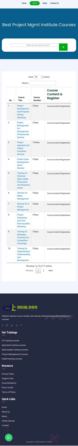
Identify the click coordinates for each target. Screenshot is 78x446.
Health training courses (12, 359)
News (4, 416)
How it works (7, 387)
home (4, 407)
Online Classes (8, 421)
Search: (39, 83)
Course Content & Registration (58, 106)
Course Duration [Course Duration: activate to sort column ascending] (37, 99)
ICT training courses (10, 340)
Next (51, 270)
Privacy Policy (8, 374)
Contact (5, 425)
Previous (29, 270)
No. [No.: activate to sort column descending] (10, 100)
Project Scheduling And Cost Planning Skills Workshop (23, 221)
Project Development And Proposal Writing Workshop (23, 112)
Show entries (39, 77)
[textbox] (39, 45)
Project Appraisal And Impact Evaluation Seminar (23, 148)
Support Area (7, 378)
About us (6, 412)
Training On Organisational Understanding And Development (23, 254)
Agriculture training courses (14, 345)
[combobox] (39, 45)
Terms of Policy (8, 392)
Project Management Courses (15, 354)
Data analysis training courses (15, 350)
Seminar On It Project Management (23, 207)
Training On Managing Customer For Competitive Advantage (23, 237)
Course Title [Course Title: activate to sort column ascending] (21, 99)
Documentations (9, 383)
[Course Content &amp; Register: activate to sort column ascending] (59, 95)
